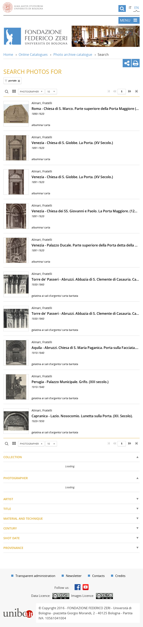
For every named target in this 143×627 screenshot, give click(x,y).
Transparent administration (35, 576)
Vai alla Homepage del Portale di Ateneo (23, 7)
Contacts (98, 576)
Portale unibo (18, 606)
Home (8, 54)
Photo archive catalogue (72, 54)
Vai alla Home (35, 36)
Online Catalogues (33, 54)
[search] (122, 8)
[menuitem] (33, 576)
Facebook (78, 587)
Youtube (86, 587)
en (136, 7)
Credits (120, 576)
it (130, 7)
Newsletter (74, 576)
